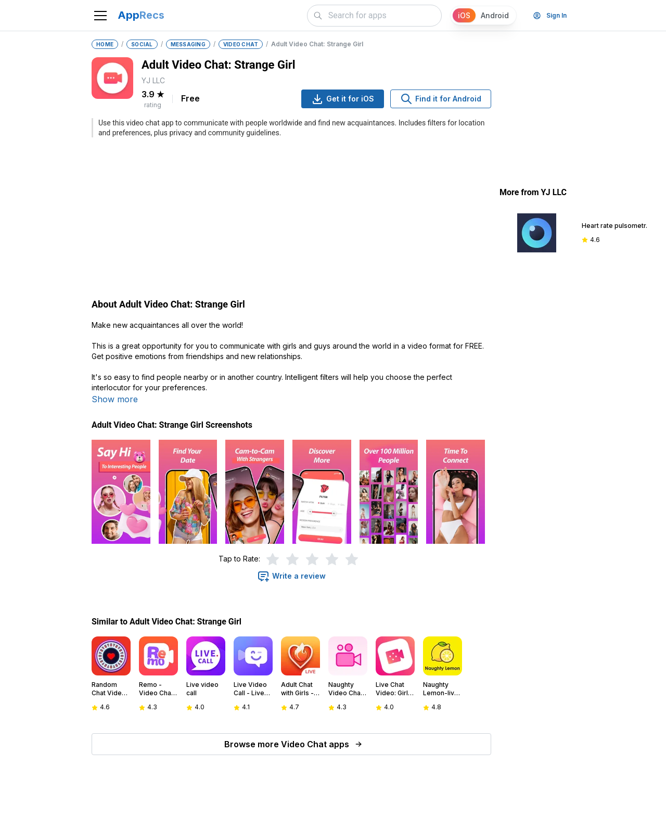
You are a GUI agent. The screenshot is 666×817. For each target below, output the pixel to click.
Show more (115, 399)
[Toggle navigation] (100, 15)
